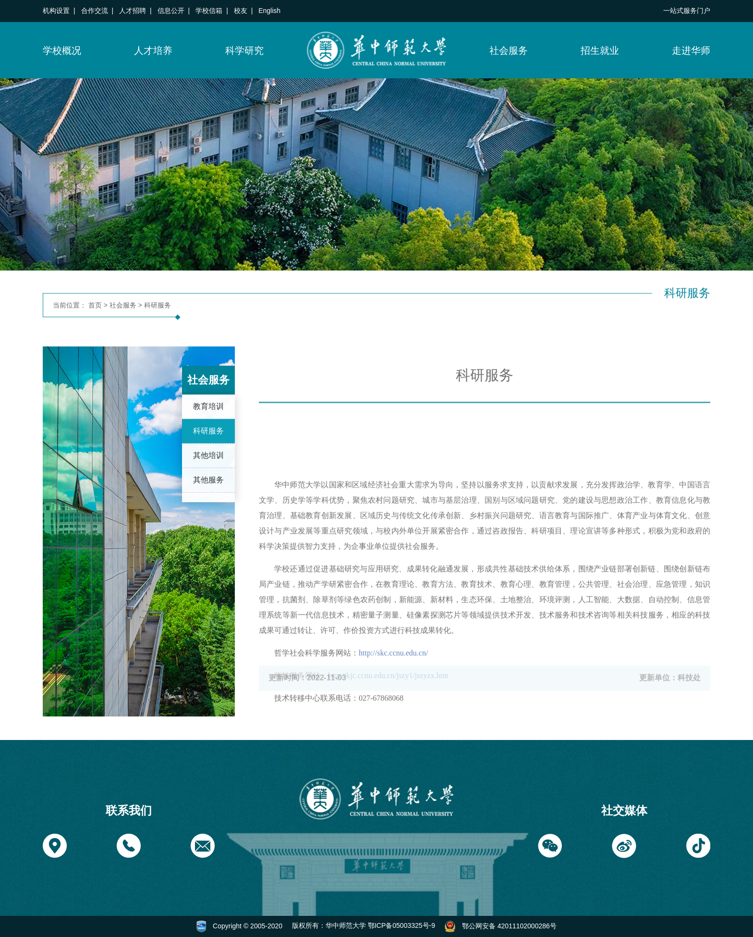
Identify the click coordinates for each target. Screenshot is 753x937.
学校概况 (62, 50)
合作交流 (94, 10)
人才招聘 (132, 10)
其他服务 (208, 488)
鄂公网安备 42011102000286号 (509, 925)
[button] (55, 846)
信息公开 (171, 10)
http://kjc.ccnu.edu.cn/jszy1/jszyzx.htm (388, 735)
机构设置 (56, 10)
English (269, 10)
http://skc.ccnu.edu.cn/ (393, 713)
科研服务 (157, 305)
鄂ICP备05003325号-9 (401, 925)
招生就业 (600, 50)
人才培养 (153, 50)
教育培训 (208, 415)
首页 (95, 305)
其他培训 (208, 464)
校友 (240, 10)
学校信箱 (208, 10)
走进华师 (691, 50)
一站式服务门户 (686, 10)
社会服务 (508, 50)
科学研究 (244, 50)
